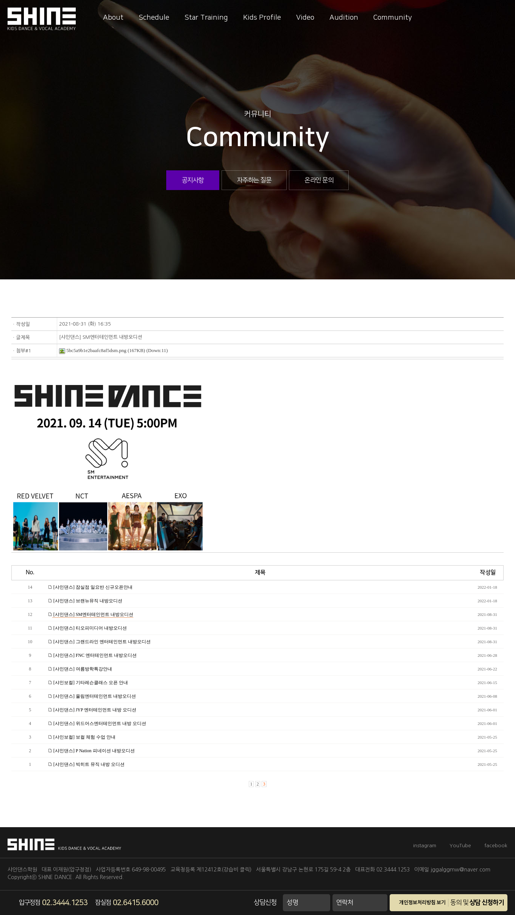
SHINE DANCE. (56, 877)
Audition (343, 18)
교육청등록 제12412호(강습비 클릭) (210, 869)
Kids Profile (262, 18)
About (113, 18)
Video (305, 18)
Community (392, 18)
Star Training (206, 18)
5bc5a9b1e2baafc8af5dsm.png (92, 350)
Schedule (154, 18)
